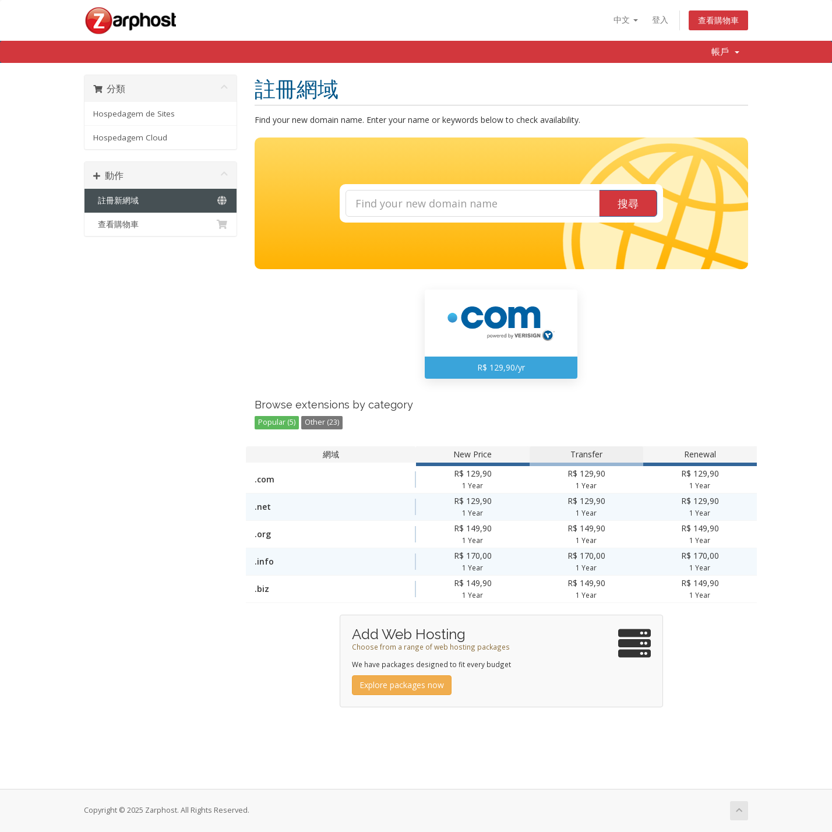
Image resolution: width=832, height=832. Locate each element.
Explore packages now (401, 684)
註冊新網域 (160, 200)
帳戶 (725, 52)
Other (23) (322, 422)
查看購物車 (718, 20)
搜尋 (628, 203)
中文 (626, 19)
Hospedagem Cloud (130, 137)
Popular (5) (276, 422)
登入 (660, 19)
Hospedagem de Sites (134, 113)
